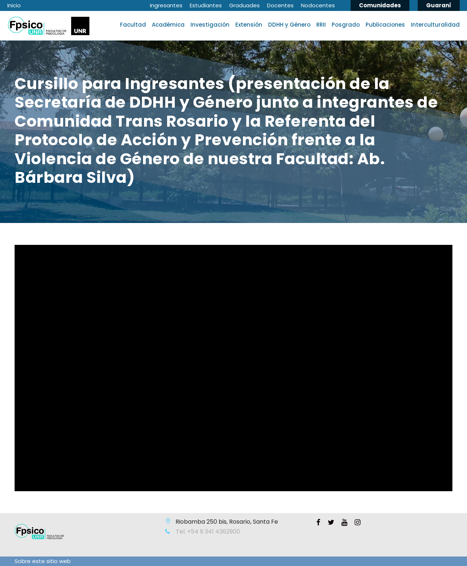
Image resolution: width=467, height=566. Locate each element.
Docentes (280, 5)
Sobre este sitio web (43, 561)
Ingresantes (166, 5)
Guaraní (438, 5)
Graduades (244, 5)
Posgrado (346, 24)
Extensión (248, 24)
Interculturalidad (435, 24)
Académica (168, 24)
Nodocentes (318, 5)
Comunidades (380, 5)
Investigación (209, 24)
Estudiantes (206, 5)
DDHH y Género (289, 24)
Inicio (14, 5)
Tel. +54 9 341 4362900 (207, 531)
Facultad (133, 24)
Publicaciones (385, 24)
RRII (321, 24)
